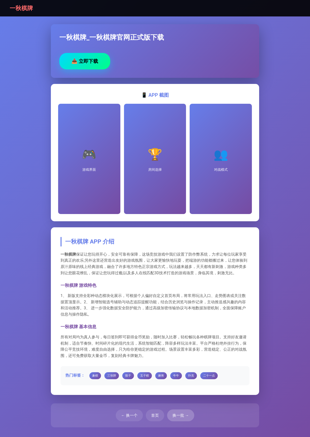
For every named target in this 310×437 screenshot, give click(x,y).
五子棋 (144, 375)
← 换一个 (129, 415)
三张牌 (111, 375)
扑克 (191, 375)
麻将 (161, 375)
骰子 (128, 375)
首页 (155, 415)
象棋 (95, 375)
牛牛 (176, 375)
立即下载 (84, 61)
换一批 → (180, 415)
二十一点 (209, 375)
